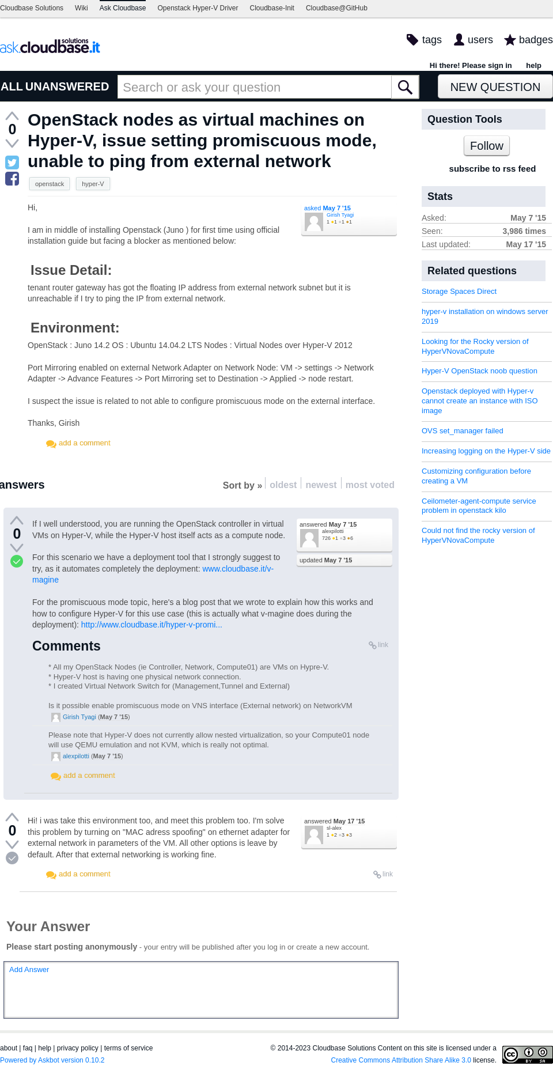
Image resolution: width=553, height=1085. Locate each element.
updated (326, 560)
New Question (495, 87)
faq (28, 1048)
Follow (486, 145)
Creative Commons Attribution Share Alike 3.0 (401, 1060)
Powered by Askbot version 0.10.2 (52, 1060)
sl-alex (334, 828)
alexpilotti (333, 531)
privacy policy (78, 1048)
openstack (49, 183)
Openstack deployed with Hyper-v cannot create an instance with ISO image (480, 401)
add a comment (85, 442)
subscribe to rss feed (492, 168)
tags (432, 40)
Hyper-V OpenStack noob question (479, 370)
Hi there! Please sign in (471, 65)
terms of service (128, 1048)
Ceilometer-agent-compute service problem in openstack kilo (479, 506)
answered (328, 524)
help (533, 65)
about (8, 1048)
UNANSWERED (67, 86)
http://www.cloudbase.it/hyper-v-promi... (151, 624)
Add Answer (29, 969)
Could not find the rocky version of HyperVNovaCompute (478, 535)
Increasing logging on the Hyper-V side (486, 451)
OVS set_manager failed (462, 430)
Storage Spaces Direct (459, 291)
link (383, 645)
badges (536, 40)
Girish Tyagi (340, 215)
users (480, 40)
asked (327, 208)
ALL (12, 86)
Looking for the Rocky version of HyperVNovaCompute (475, 346)
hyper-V (93, 183)
